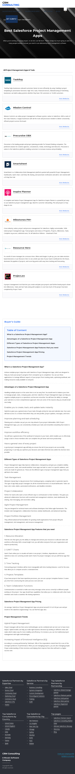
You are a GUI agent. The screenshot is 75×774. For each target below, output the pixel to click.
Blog (58, 11)
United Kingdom (10, 726)
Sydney (31, 732)
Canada (7, 729)
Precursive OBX (22, 135)
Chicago (31, 729)
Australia (7, 735)
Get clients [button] (11, 19)
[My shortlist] (65, 9)
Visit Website (64, 98)
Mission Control (22, 107)
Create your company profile (66, 754)
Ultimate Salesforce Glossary (63, 726)
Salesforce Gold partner (61, 698)
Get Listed (48, 11)
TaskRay (18, 79)
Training (31, 699)
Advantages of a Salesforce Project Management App (29, 339)
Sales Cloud (8, 687)
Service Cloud (9, 690)
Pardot (7, 705)
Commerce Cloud (10, 699)
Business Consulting (35, 687)
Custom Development (36, 693)
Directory (57, 729)
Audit (31, 702)
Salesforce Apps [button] (32, 11)
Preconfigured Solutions (37, 696)
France (7, 740)
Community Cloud (10, 693)
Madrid (31, 743)
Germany (8, 738)
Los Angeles (33, 723)
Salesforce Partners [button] (11, 11)
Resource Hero (21, 247)
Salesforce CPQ (10, 702)
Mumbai (31, 735)
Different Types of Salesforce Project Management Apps (31, 343)
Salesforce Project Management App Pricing (25, 352)
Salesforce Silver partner (61, 701)
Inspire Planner (22, 191)
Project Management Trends (19, 356)
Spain (6, 743)
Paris (30, 741)
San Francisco (33, 721)
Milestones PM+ (22, 219)
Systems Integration (35, 690)
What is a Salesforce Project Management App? (27, 334)
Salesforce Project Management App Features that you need (32, 348)
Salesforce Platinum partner (62, 695)
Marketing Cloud (10, 696)
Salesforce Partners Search (62, 718)
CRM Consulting (11, 753)
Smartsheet (20, 163)
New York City (33, 726)
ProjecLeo (19, 275)
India (6, 732)
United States (9, 723)
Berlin (31, 738)
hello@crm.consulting (67, 756)
